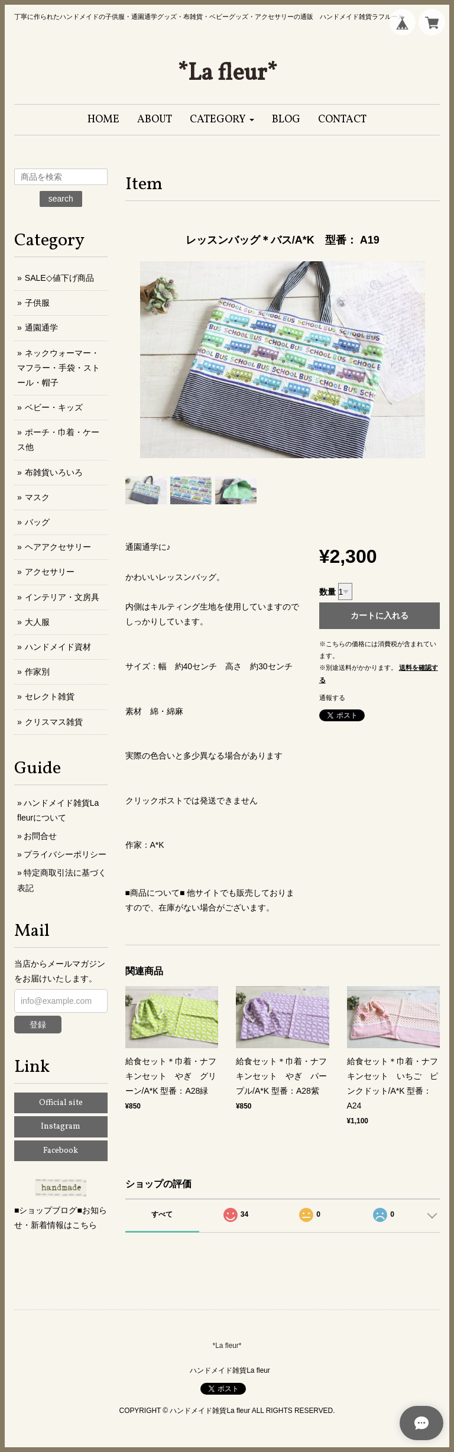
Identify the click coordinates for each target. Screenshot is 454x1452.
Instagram (60, 1126)
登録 (38, 1024)
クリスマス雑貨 (54, 722)
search (60, 198)
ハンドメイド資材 (58, 647)
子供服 (37, 302)
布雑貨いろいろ (54, 472)
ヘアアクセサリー (58, 547)
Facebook (60, 1150)
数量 (327, 592)
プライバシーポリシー (65, 854)
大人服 (37, 622)
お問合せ (40, 836)
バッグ (37, 522)
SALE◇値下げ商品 (59, 278)
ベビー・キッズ (54, 407)
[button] (222, 120)
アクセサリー (49, 571)
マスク (37, 497)
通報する (332, 697)
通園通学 (41, 327)
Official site (61, 1103)
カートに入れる (379, 615)
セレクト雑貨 (49, 696)
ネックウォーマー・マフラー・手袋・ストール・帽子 (58, 367)
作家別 (37, 671)
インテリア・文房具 (62, 597)
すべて (162, 1214)
